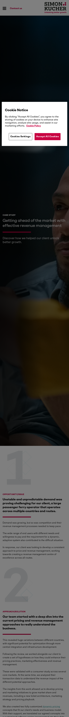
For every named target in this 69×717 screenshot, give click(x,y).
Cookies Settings (20, 136)
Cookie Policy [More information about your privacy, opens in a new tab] (33, 125)
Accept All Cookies (47, 136)
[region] (34, 124)
